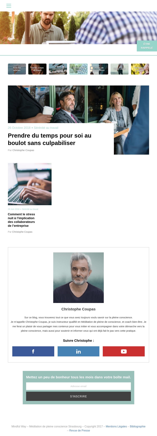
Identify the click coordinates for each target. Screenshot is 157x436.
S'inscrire (78, 396)
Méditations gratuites (140, 69)
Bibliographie (138, 426)
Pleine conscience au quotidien (58, 69)
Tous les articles (17, 69)
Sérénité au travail (78, 69)
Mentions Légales (116, 426)
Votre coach (120, 69)
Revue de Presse (79, 430)
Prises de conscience (99, 69)
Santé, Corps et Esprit (37, 69)
